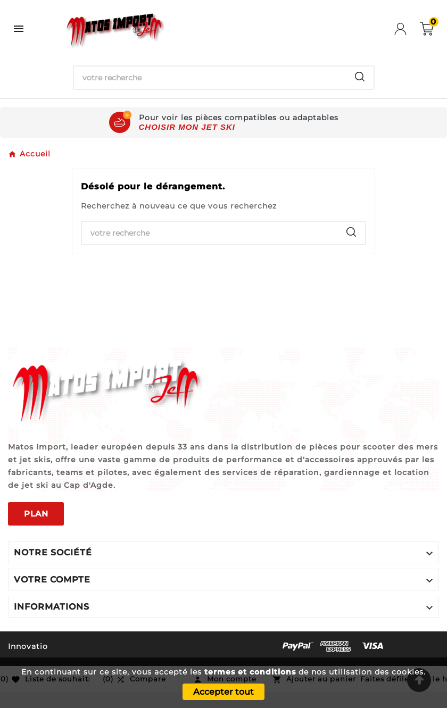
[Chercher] (210, 77)
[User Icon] (407, 29)
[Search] (359, 76)
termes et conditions (250, 672)
